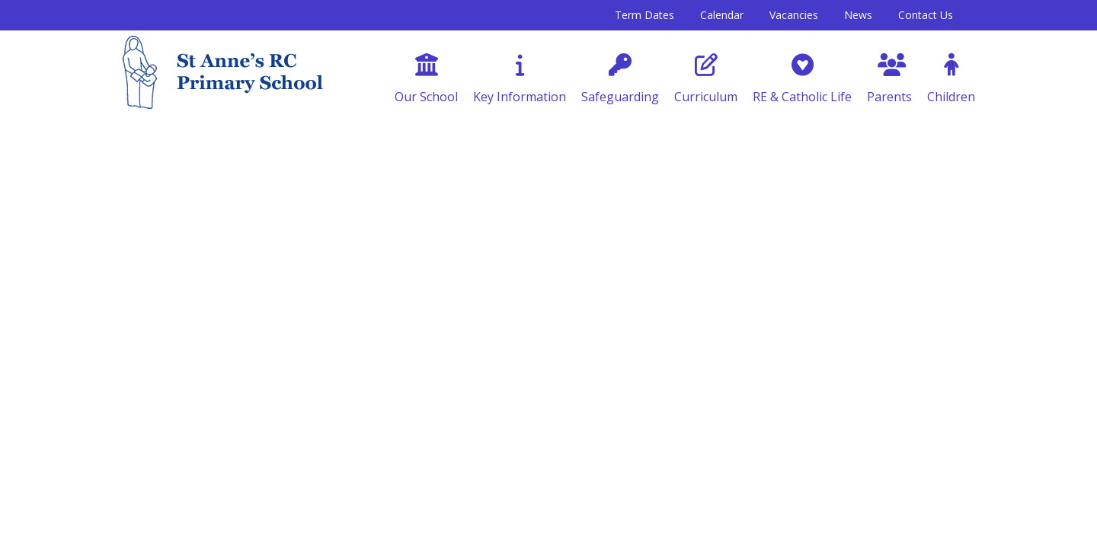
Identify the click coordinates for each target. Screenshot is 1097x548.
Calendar (722, 15)
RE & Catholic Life (802, 79)
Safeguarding (620, 79)
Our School (426, 79)
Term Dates (644, 15)
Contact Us (925, 15)
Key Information (519, 79)
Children (951, 79)
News (858, 15)
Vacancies (793, 15)
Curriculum (705, 79)
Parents (889, 79)
